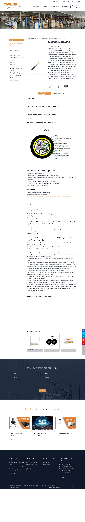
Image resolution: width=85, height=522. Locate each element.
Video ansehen (58, 93)
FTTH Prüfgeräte (14, 80)
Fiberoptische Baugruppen (16, 73)
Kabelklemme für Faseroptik (15, 55)
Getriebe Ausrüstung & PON (15, 76)
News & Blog (71, 7)
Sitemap (50, 486)
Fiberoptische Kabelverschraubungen (14, 63)
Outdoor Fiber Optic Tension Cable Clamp (16, 59)
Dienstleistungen (54, 6)
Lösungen (44, 6)
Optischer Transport (30, 469)
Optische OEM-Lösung (31, 465)
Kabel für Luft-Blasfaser (14, 50)
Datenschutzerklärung (54, 488)
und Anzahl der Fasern (41, 229)
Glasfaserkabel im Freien (15, 48)
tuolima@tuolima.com (67, 467)
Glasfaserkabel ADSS (61, 38)
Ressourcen (64, 6)
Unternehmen (35, 6)
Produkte (27, 6)
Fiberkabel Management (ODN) (16, 69)
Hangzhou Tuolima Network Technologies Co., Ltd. (29, 486)
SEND (42, 392)
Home (20, 6)
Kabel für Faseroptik (14, 52)
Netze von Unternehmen (31, 463)
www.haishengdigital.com (69, 487)
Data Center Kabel (30, 467)
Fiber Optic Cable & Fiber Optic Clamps (16, 44)
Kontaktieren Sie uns (79, 6)
